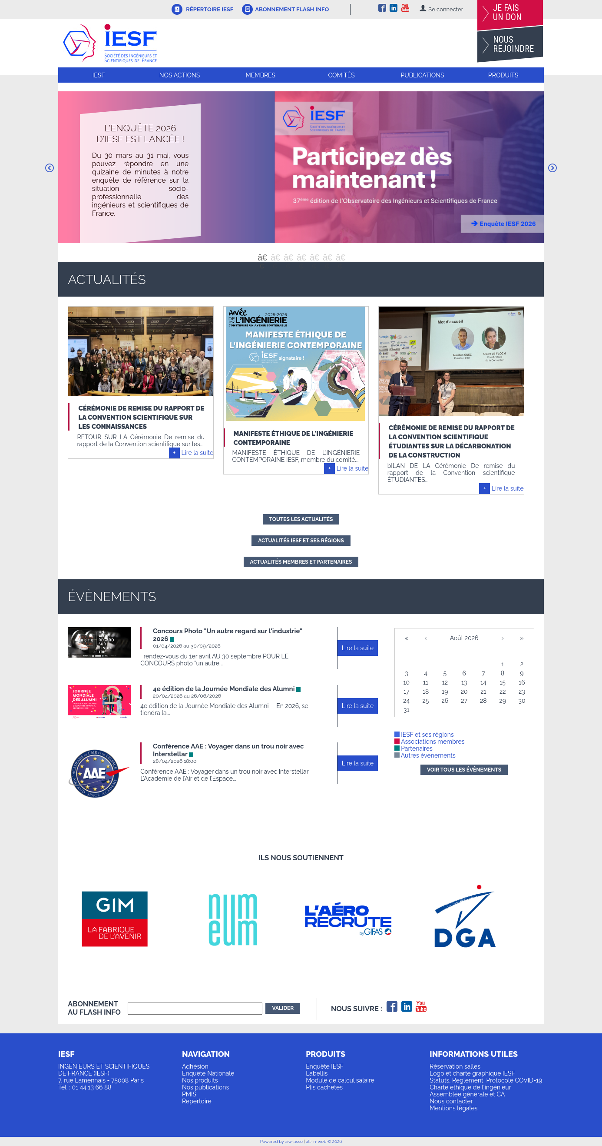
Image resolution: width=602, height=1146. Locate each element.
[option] (301, 167)
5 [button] (314, 257)
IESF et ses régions (424, 734)
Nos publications (205, 1087)
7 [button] (340, 257)
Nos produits (200, 1080)
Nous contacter (451, 1101)
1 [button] (262, 257)
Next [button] (552, 168)
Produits (503, 75)
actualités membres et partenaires (301, 562)
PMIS (189, 1094)
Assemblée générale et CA (467, 1094)
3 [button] (288, 257)
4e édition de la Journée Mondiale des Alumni (223, 689)
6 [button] (327, 257)
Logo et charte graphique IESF (472, 1073)
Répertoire (197, 1101)
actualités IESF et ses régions (301, 541)
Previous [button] (49, 168)
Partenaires (413, 748)
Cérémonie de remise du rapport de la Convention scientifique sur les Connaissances (141, 417)
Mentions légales (453, 1108)
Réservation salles (455, 1066)
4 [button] (301, 257)
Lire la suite (198, 452)
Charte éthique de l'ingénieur (470, 1087)
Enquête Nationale (208, 1073)
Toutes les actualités (301, 519)
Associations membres (429, 741)
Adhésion (195, 1066)
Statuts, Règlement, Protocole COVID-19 (486, 1080)
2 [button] (275, 257)
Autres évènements (425, 755)
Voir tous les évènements (464, 770)
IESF (99, 75)
